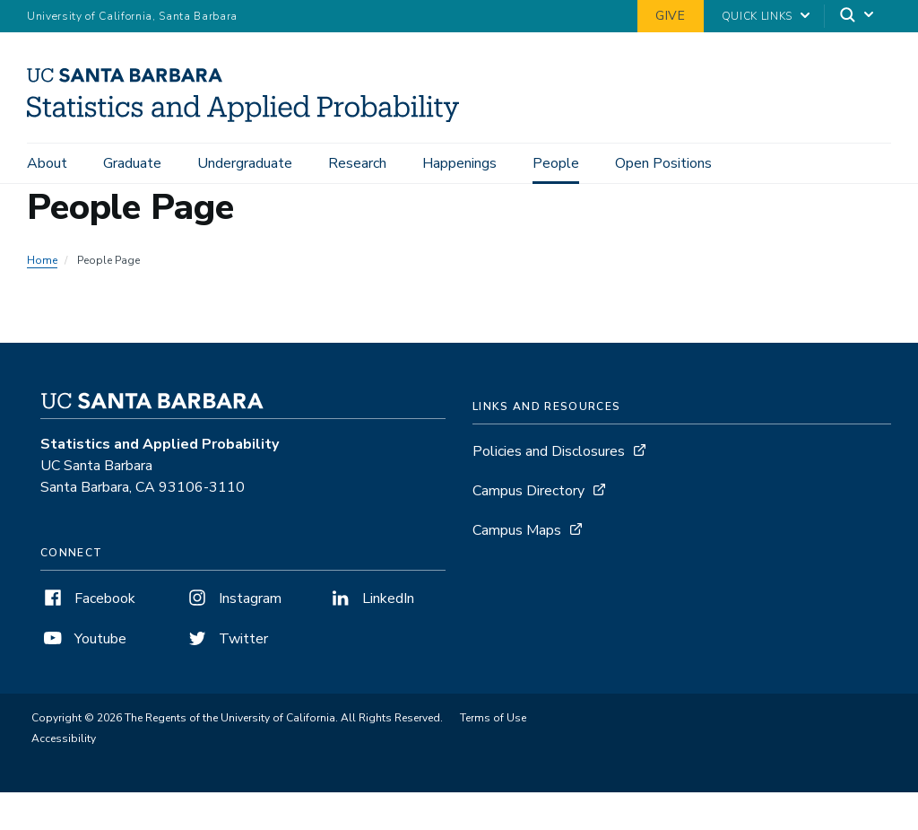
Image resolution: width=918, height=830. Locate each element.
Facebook (87, 604)
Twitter (226, 644)
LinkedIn (371, 604)
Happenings (459, 163)
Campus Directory (528, 496)
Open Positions (663, 163)
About (47, 163)
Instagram (233, 604)
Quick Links (757, 16)
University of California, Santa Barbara (132, 16)
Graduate (132, 163)
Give (670, 15)
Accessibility (63, 744)
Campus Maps (516, 536)
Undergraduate (244, 163)
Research (357, 163)
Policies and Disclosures (548, 457)
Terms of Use (493, 723)
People (556, 163)
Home (42, 265)
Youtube (83, 644)
